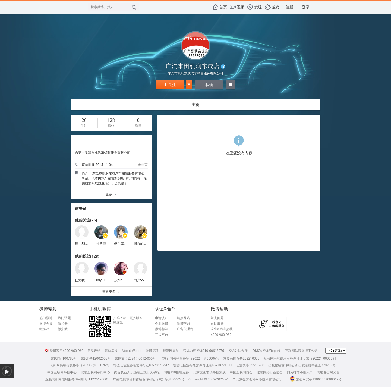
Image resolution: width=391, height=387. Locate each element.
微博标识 (161, 329)
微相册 (63, 324)
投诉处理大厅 (238, 350)
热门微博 (45, 318)
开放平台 (161, 335)
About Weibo (131, 350)
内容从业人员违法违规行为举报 (137, 372)
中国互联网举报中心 (62, 372)
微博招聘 (152, 350)
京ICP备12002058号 (96, 358)
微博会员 (45, 324)
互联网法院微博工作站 (301, 350)
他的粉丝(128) (87, 256)
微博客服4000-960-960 (64, 350)
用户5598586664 (146, 280)
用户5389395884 (87, 243)
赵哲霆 (101, 243)
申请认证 (161, 318)
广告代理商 (185, 329)
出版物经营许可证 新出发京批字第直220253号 (302, 365)
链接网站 (183, 318)
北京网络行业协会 (270, 372)
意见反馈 (93, 350)
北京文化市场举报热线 (209, 372)
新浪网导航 (171, 350)
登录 (306, 7)
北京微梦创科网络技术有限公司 (259, 379)
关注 (170, 84)
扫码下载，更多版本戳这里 (128, 320)
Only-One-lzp (104, 280)
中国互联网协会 (241, 372)
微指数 (63, 329)
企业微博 (161, 324)
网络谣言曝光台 (328, 372)
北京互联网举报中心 (95, 372)
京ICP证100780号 (64, 358)
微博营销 (183, 324)
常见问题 (217, 318)
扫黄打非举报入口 (300, 372)
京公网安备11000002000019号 (316, 379)
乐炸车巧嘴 (122, 280)
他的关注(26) (86, 220)
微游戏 (44, 329)
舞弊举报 (111, 350)
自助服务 (217, 324)
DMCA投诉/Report (266, 350)
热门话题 (64, 318)
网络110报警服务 (176, 372)
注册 (290, 7)
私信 (209, 84)
